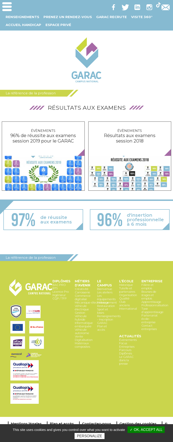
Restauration (106, 306)
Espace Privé (58, 25)
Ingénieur (59, 295)
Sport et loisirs (102, 311)
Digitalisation (84, 340)
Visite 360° (141, 17)
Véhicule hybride (81, 317)
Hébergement (107, 302)
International (128, 308)
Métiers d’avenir (82, 283)
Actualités (130, 336)
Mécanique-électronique (92, 302)
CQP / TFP (59, 298)
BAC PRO (59, 285)
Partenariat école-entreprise (149, 319)
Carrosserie (82, 292)
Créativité (82, 289)
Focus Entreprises (126, 345)
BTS (55, 288)
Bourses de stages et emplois (148, 295)
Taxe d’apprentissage (152, 310)
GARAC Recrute (111, 17)
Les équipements (106, 297)
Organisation (128, 295)
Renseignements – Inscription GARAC (109, 319)
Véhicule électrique (82, 307)
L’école (126, 281)
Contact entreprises (149, 327)
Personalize (89, 436)
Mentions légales (26, 423)
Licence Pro (60, 291)
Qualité (124, 298)
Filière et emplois (147, 286)
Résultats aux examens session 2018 (129, 138)
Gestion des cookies (138, 423)
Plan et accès (102, 328)
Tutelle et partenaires (127, 290)
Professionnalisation (154, 305)
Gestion (80, 312)
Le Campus (104, 283)
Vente (79, 336)
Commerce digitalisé (83, 297)
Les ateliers (104, 292)
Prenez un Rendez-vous (67, 17)
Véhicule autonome (82, 331)
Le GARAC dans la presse (126, 360)
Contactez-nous (96, 423)
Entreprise (151, 281)
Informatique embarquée (84, 324)
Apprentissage (151, 302)
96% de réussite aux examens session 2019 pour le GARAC (43, 138)
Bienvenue (104, 289)
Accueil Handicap (23, 25)
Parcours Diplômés (125, 351)
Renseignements (22, 17)
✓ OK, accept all (146, 430)
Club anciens (124, 303)
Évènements (43, 130)
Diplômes (61, 281)
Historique (126, 285)
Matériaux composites (82, 345)
